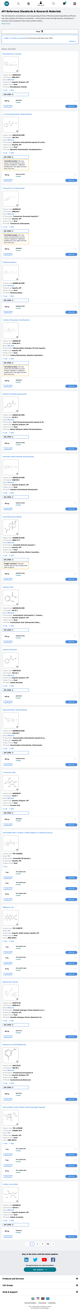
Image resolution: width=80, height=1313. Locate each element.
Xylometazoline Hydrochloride (15, 710)
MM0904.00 (17, 209)
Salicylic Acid (8, 587)
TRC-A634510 (17, 854)
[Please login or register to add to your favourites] (75, 101)
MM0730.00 (17, 671)
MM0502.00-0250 (18, 538)
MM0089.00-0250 (18, 731)
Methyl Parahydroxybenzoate (15, 394)
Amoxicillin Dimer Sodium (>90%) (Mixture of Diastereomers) (27, 833)
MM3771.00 (17, 1003)
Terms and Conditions (30, 1303)
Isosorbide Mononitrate (12, 517)
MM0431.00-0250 (18, 415)
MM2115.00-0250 (18, 135)
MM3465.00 (17, 1205)
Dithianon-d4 (8, 907)
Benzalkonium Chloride (12, 54)
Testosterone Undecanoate (14, 188)
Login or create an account (15, 38)
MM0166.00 (17, 793)
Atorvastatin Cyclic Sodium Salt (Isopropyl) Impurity (24, 1107)
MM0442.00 (17, 341)
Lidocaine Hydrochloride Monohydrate (18, 456)
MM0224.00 (17, 75)
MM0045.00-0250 (18, 608)
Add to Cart (71, 106)
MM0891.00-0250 (18, 283)
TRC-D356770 (17, 928)
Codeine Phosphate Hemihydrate (16, 320)
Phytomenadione (10, 262)
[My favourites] (53, 3)
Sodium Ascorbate (10, 1184)
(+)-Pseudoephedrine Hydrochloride (17, 114)
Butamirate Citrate (10, 982)
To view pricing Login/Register (7, 106)
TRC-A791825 (17, 1128)
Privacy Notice (42, 1303)
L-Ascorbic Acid (9, 772)
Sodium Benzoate (10, 650)
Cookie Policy (52, 1303)
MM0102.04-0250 (18, 478)
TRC (9, 856)
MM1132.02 (17, 1066)
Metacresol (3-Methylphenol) (14, 1044)
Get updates (38, 1269)
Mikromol (11, 80)
